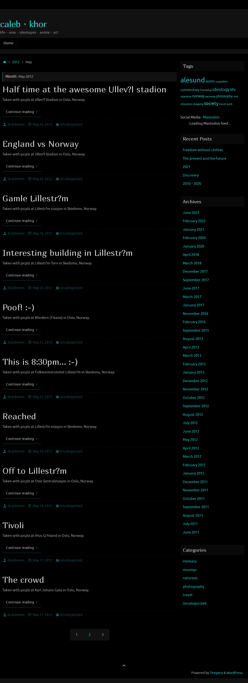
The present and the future (204, 158)
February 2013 (194, 364)
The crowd (23, 579)
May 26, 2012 (42, 124)
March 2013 (192, 355)
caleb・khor (23, 24)
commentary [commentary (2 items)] (189, 90)
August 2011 (193, 515)
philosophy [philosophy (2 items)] (224, 96)
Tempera (216, 673)
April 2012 (191, 448)
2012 (16, 62)
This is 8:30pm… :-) (40, 362)
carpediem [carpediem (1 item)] (222, 81)
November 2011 (195, 490)
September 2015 (196, 330)
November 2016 (195, 314)
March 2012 (192, 456)
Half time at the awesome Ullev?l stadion (84, 89)
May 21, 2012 (42, 342)
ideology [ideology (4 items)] (221, 89)
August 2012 (193, 414)
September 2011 (196, 507)
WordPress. (234, 673)
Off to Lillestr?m (34, 471)
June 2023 (191, 213)
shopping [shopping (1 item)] (198, 104)
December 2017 (195, 271)
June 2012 (191, 431)
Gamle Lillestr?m (35, 198)
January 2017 (193, 305)
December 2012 (195, 381)
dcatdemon (16, 124)
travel (187, 595)
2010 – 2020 (192, 183)
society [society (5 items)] (211, 103)
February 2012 (194, 465)
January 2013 (193, 372)
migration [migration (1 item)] (186, 96)
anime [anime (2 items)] (210, 81)
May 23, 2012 (42, 288)
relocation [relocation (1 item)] (186, 104)
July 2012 (190, 423)
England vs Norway (40, 144)
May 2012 (190, 440)
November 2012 (195, 389)
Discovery (191, 175)
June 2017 (191, 288)
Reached (19, 416)
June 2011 (191, 532)
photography (193, 586)
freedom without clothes (203, 150)
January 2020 (193, 246)
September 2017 (196, 280)
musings (190, 570)
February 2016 (194, 322)
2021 (186, 167)
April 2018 (191, 255)
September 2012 (196, 406)
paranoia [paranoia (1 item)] (210, 96)
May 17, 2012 (42, 560)
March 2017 (192, 297)
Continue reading (22, 112)
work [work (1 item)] (230, 104)
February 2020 (194, 238)
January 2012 (193, 473)
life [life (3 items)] (233, 89)
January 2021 (193, 229)
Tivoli (13, 525)
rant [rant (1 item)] (235, 96)
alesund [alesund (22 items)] (192, 80)
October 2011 (194, 499)
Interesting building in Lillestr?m (67, 253)
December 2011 (195, 482)
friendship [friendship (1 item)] (206, 90)
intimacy (190, 561)
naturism (190, 578)
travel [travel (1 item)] (222, 104)
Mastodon (211, 117)
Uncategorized (71, 124)
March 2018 (192, 263)
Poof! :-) (18, 307)
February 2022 (194, 221)
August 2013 (193, 339)
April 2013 (191, 347)
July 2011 (190, 524)
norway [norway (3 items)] (198, 96)
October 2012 (194, 398)
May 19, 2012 (42, 451)
